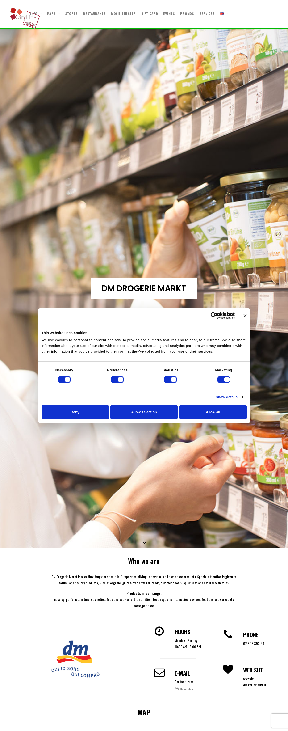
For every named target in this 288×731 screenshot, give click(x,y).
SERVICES (207, 13)
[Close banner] (245, 315)
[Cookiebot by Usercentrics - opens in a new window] (214, 315)
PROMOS (187, 13)
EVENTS (169, 13)
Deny (75, 412)
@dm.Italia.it (184, 688)
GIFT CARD (149, 13)
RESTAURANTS (94, 13)
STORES (71, 13)
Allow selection (144, 412)
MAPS (53, 13)
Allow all (213, 412)
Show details (227, 397)
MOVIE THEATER (123, 13)
